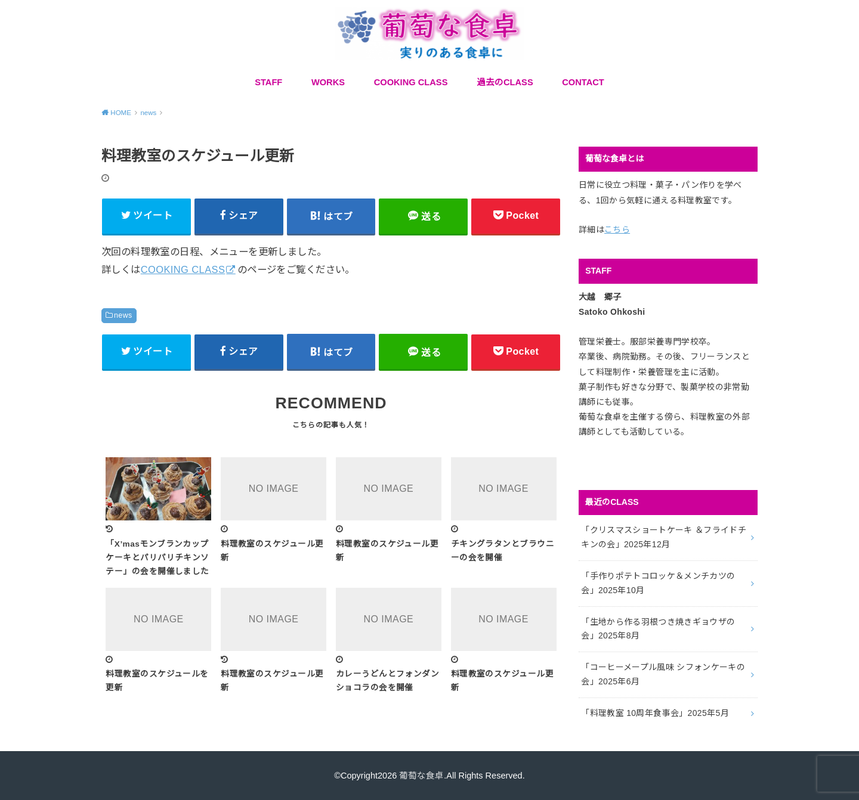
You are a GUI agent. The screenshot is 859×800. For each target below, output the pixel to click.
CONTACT (583, 82)
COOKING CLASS (411, 82)
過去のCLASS (505, 82)
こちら (617, 229)
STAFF (268, 82)
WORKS (328, 82)
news (123, 315)
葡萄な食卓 (421, 775)
